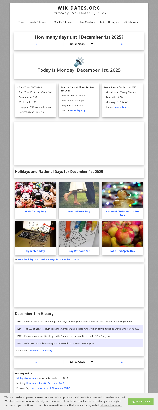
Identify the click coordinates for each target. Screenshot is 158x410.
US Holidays (131, 22)
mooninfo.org (121, 107)
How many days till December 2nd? (45, 384)
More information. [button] (111, 405)
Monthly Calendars (64, 22)
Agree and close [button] (141, 401)
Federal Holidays (109, 22)
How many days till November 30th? (50, 389)
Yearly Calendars (39, 22)
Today (21, 22)
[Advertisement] (79, 143)
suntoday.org (77, 110)
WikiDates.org (79, 8)
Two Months (87, 22)
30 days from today (27, 379)
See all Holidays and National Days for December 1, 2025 (48, 259)
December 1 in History (40, 351)
